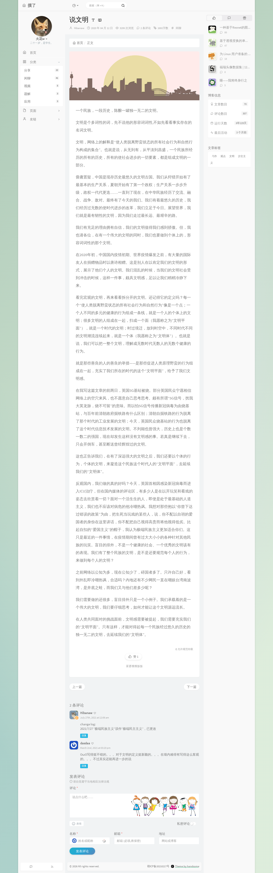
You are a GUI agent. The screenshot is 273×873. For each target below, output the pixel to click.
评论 (74, 788)
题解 (41, 94)
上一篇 (77, 687)
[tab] (214, 18)
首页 (78, 43)
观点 (223, 156)
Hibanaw (79, 28)
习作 (214, 156)
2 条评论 (146, 28)
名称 (74, 834)
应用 (41, 101)
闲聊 (41, 78)
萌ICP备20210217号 (158, 866)
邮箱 (118, 834)
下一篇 (191, 687)
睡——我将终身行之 (233, 80)
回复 (84, 735)
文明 (231, 156)
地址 (162, 834)
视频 (41, 86)
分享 (41, 70)
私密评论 (183, 824)
